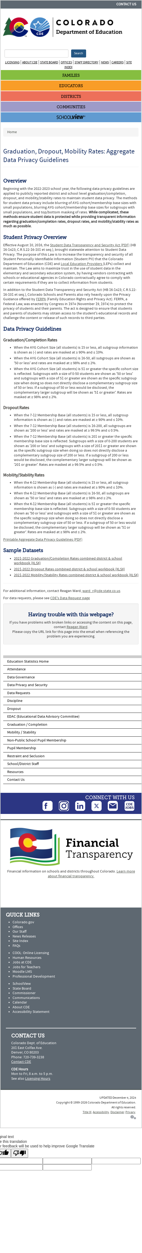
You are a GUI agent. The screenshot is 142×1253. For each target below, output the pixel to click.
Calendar (20, 1002)
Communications (26, 998)
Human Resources (27, 957)
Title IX (87, 1112)
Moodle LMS (22, 971)
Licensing (12, 62)
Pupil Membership (21, 748)
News (105, 62)
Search (78, 53)
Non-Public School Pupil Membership (36, 740)
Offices (66, 62)
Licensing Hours (37, 1078)
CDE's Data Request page (70, 598)
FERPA (41, 299)
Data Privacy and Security (27, 685)
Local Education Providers (82, 264)
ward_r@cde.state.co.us (101, 591)
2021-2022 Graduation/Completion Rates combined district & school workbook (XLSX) (68, 561)
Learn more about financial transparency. (91, 874)
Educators (71, 86)
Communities (71, 107)
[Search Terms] (36, 53)
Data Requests (18, 693)
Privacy (130, 1112)
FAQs (16, 945)
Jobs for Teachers (26, 967)
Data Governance (21, 677)
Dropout (14, 708)
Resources (15, 772)
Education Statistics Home (28, 661)
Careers (118, 62)
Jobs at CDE (22, 962)
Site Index (20, 941)
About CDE (29, 62)
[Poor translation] (19, 1153)
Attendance (16, 669)
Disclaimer (117, 1112)
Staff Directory (86, 62)
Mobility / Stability (21, 732)
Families (71, 75)
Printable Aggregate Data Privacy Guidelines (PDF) (42, 539)
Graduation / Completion (27, 724)
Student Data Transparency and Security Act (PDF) (89, 245)
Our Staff (19, 931)
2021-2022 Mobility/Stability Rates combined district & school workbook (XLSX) (76, 575)
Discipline (14, 700)
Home (12, 132)
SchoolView (22, 983)
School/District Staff (23, 764)
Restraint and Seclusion (26, 756)
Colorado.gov (23, 922)
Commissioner (24, 993)
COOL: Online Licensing (31, 953)
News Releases (24, 936)
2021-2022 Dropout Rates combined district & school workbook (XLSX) (69, 569)
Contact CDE (21, 1061)
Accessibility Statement (31, 1011)
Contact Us (126, 4)
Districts (71, 96)
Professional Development (34, 976)
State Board (49, 62)
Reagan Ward (77, 627)
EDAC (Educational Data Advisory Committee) (43, 716)
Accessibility (101, 1112)
